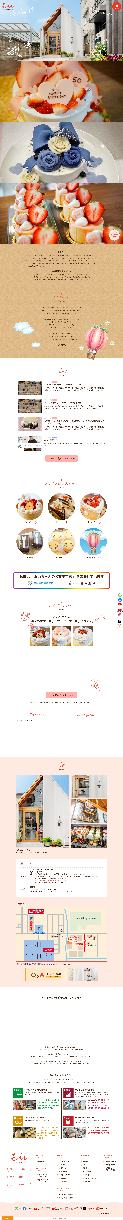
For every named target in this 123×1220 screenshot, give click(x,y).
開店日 (85, 1168)
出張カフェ (62, 1168)
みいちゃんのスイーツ (66, 1194)
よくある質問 (63, 1182)
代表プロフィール (90, 1178)
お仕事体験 (62, 1178)
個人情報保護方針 (103, 1213)
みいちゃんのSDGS (65, 1175)
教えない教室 (63, 1172)
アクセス (41, 963)
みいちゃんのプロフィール (42, 1175)
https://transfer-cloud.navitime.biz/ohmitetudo (51, 881)
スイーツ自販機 (64, 1161)
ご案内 (87, 1175)
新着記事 (41, 1161)
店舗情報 (85, 1161)
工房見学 (62, 1165)
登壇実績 (87, 1182)
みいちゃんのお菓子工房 (24, 721)
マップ (85, 1165)
